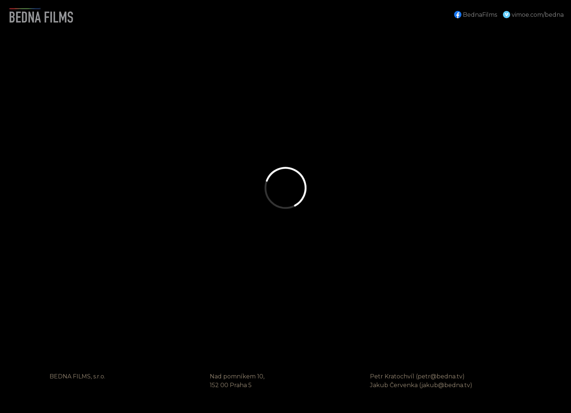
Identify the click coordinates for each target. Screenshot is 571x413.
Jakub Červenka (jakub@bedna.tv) (421, 385)
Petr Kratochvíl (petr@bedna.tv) (417, 376)
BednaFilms (475, 14)
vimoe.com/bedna (533, 14)
